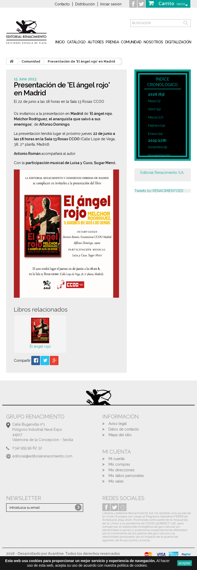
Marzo (155, 117)
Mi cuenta (116, 459)
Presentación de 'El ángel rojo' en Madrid (81, 61)
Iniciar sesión (111, 4)
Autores (96, 42)
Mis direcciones (122, 470)
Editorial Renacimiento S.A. (162, 173)
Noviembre (159, 155)
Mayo (154, 101)
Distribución (85, 4)
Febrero (156, 125)
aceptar (185, 563)
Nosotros (153, 42)
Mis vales (116, 481)
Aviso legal (118, 424)
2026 (156, 94)
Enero (155, 134)
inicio (60, 42)
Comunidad (131, 42)
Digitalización (178, 42)
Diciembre (157, 147)
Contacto (62, 4)
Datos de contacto (124, 429)
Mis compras (119, 464)
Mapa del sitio (120, 435)
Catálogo (76, 42)
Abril (154, 109)
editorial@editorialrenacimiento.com (42, 456)
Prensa (112, 42)
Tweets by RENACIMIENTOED (158, 191)
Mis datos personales (126, 476)
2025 (157, 140)
